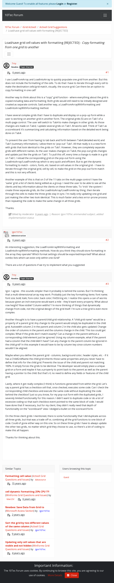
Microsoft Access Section (20, 510)
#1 (107, 72)
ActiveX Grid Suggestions (53, 27)
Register (72, 3)
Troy (14, 63)
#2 (107, 240)
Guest (66, 477)
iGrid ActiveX (29, 27)
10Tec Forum (14, 15)
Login (60, 3)
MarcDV (10, 499)
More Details (55, 575)
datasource (40, 479)
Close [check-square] (72, 575)
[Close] (108, 3)
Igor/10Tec (17, 232)
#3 (107, 283)
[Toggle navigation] (105, 15)
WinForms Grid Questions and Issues (26, 495)
